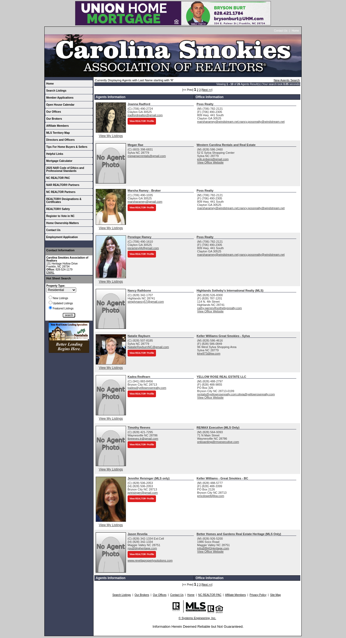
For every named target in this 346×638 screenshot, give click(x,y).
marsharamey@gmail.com (145, 201)
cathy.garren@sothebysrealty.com (219, 308)
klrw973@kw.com (208, 353)
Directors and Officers (60, 139)
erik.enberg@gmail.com (212, 159)
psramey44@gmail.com (143, 248)
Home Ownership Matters (62, 223)
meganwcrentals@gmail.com (147, 156)
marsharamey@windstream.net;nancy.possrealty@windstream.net (241, 121)
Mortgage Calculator (59, 160)
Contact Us (280, 30)
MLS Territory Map (58, 132)
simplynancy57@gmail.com (146, 301)
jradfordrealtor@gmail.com (145, 115)
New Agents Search (287, 80)
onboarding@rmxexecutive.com (218, 441)
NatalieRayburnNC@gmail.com (148, 347)
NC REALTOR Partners (60, 192)
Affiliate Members (57, 125)
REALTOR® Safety (58, 209)
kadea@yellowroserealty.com (147, 387)
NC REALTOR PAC (58, 177)
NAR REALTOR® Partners (62, 184)
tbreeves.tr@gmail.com (143, 438)
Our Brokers (54, 118)
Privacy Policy (257, 594)
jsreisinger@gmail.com (143, 492)
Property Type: (55, 285)
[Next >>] (206, 89)
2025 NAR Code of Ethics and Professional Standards (65, 169)
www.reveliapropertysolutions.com (150, 560)
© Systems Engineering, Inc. (197, 618)
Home (295, 30)
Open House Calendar (60, 104)
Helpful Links (54, 153)
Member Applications (60, 97)
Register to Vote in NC (60, 216)
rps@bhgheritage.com (142, 548)
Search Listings (56, 90)
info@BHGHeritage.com (213, 548)
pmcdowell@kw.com (210, 495)
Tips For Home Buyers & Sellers (66, 146)
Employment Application (62, 237)
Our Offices (53, 111)
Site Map (275, 594)
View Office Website (210, 162)
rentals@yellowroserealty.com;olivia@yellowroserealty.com (236, 394)
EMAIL (50, 272)
